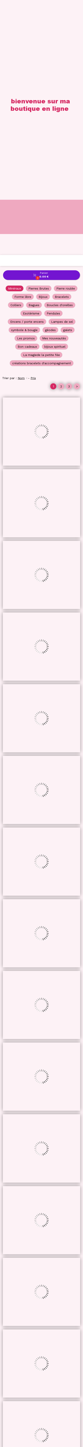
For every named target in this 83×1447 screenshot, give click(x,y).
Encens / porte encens (27, 66)
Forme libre (22, 41)
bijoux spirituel (55, 91)
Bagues (34, 50)
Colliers (15, 50)
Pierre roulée (65, 33)
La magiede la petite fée (41, 100)
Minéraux (14, 33)
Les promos (26, 83)
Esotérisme (31, 58)
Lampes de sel (62, 66)
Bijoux (43, 41)
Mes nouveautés (54, 83)
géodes (50, 75)
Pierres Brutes (38, 33)
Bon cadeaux (27, 91)
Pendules (53, 58)
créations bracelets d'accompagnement (41, 108)
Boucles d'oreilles (60, 50)
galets (67, 75)
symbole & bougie (24, 75)
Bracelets (62, 41)
